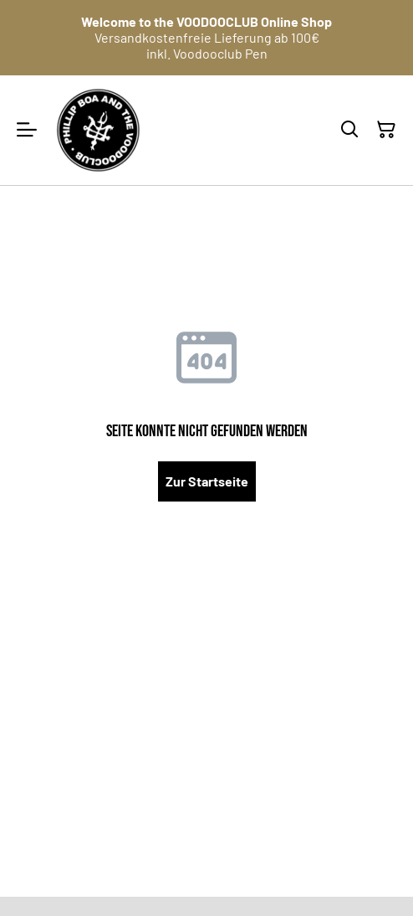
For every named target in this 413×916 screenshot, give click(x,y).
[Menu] (26, 130)
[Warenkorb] (386, 129)
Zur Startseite (207, 481)
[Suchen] (349, 129)
